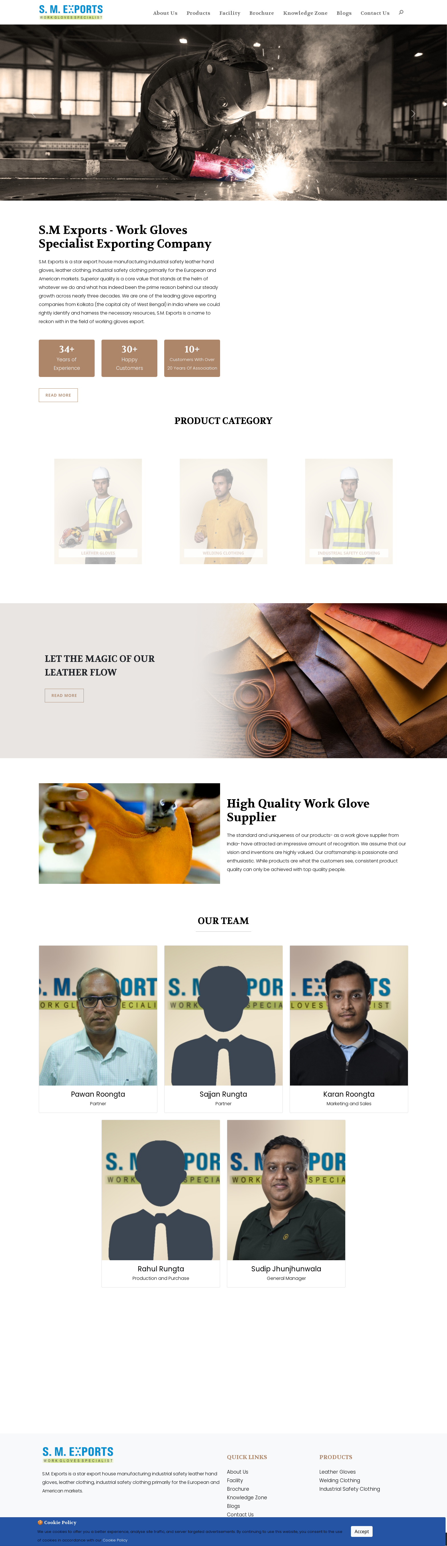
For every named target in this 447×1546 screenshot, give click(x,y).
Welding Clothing (339, 1480)
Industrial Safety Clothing (349, 1489)
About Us (165, 13)
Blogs (344, 13)
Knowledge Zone (305, 13)
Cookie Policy (114, 1540)
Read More (59, 395)
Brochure (261, 13)
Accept (362, 1531)
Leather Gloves (337, 1472)
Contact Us (375, 13)
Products (198, 13)
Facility (229, 13)
